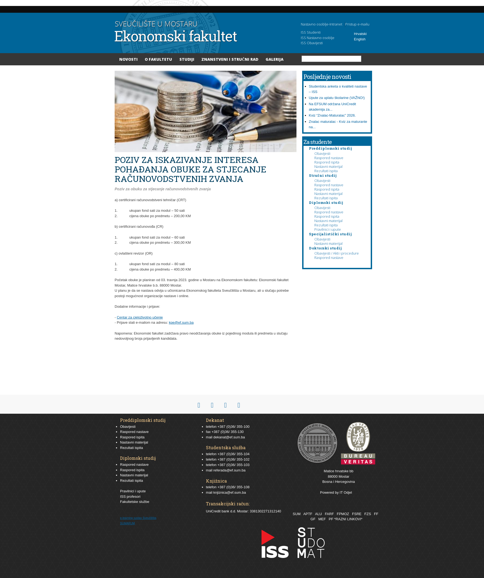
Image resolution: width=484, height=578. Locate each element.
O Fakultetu (158, 59)
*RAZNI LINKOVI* (348, 519)
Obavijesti (322, 153)
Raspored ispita (326, 162)
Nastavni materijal (328, 166)
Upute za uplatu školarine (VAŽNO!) (337, 98)
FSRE (357, 514)
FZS (367, 514)
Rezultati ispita (326, 170)
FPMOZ (343, 514)
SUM (297, 514)
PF (331, 519)
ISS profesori (130, 496)
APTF (307, 514)
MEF (322, 519)
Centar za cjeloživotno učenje (140, 317)
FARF (329, 514)
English (360, 39)
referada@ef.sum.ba (229, 470)
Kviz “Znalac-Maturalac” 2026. (332, 115)
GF (313, 519)
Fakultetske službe (134, 502)
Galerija (274, 59)
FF (376, 514)
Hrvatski (360, 34)
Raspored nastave (328, 157)
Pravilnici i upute (327, 229)
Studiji (186, 59)
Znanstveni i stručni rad (229, 59)
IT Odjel (346, 492)
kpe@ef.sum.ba (181, 322)
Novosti (128, 59)
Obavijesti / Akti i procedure (336, 253)
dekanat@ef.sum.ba (229, 437)
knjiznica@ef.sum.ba (229, 492)
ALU (318, 514)
